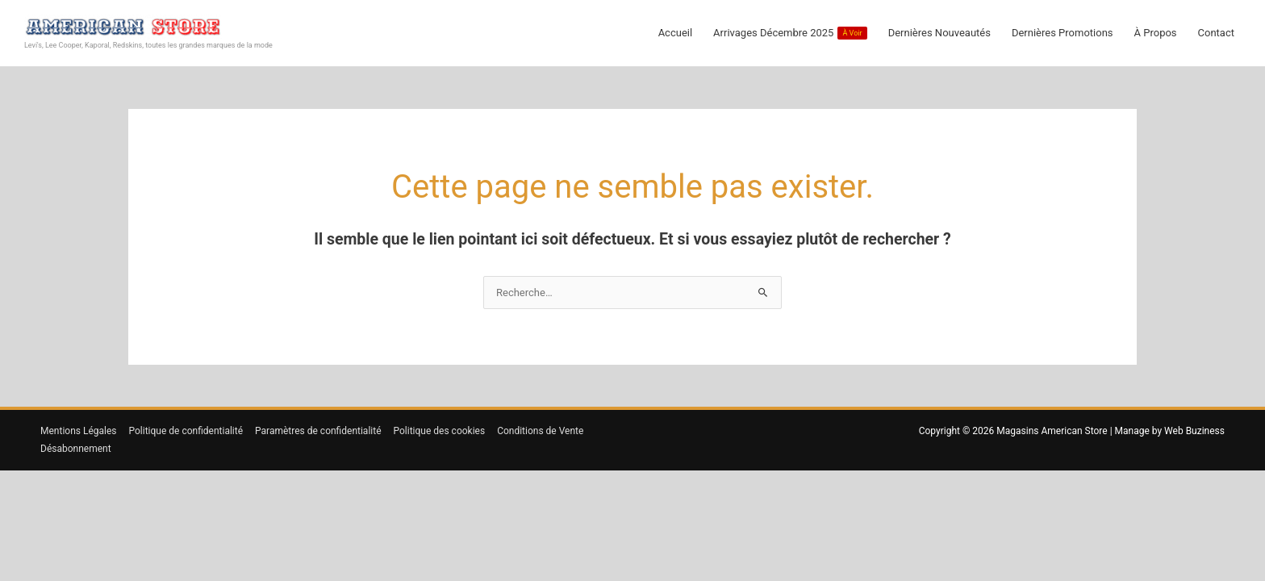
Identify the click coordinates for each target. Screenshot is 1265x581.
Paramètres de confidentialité (318, 431)
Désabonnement (75, 448)
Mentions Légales (78, 431)
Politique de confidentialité (186, 431)
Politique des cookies (440, 431)
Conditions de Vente (540, 431)
